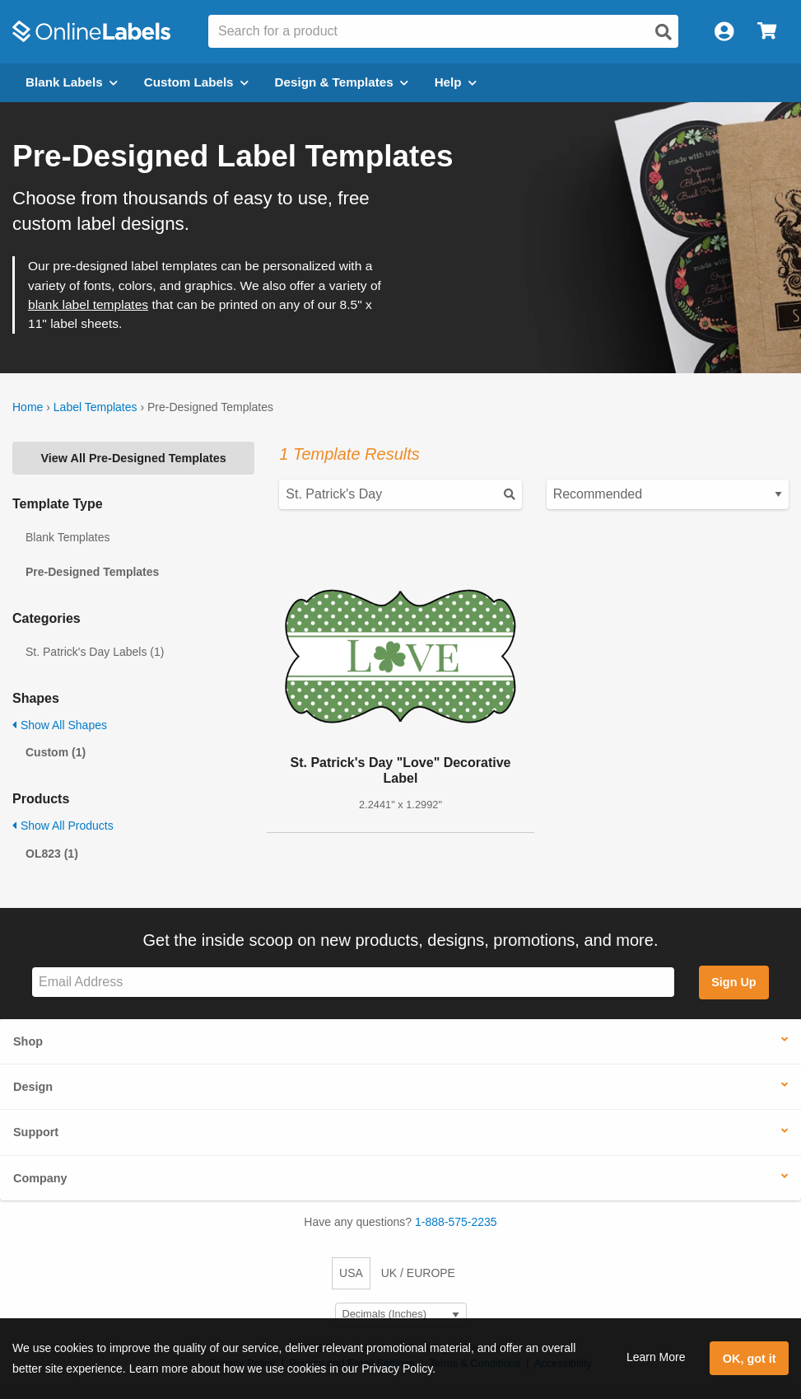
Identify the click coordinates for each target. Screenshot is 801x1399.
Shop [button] (28, 1041)
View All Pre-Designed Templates (133, 458)
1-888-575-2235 (456, 1221)
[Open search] (663, 32)
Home (27, 407)
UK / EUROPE (418, 1273)
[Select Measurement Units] (401, 1314)
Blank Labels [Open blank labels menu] (72, 82)
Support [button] (35, 1132)
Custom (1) (56, 752)
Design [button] (33, 1086)
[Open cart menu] (767, 32)
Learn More (656, 1357)
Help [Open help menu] (456, 82)
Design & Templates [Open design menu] (341, 82)
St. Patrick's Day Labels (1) (95, 651)
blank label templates (88, 304)
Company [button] (40, 1178)
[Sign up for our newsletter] (353, 982)
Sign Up (733, 982)
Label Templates (95, 407)
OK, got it (749, 1358)
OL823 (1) (52, 853)
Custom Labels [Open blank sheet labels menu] (196, 82)
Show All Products (63, 825)
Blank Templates (67, 537)
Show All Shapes (59, 725)
